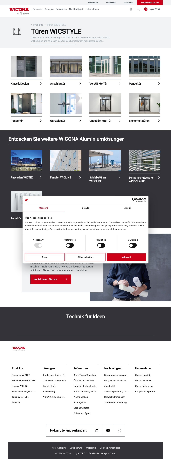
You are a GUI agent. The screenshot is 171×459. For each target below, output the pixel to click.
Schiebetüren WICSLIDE (97, 179)
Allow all (126, 257)
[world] (131, 9)
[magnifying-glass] (138, 9)
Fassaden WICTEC (22, 177)
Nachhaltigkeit (76, 9)
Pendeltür (135, 83)
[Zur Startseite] (19, 11)
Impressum (91, 447)
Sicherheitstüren (139, 120)
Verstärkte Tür (98, 83)
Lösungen (49, 9)
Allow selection (85, 257)
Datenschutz (76, 447)
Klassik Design (20, 83)
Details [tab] (85, 208)
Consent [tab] (43, 208)
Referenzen (61, 9)
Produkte (37, 9)
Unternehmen (92, 9)
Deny (44, 257)
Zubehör (16, 218)
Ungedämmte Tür (100, 120)
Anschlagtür (57, 83)
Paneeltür (17, 120)
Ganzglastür (57, 120)
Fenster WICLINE (60, 177)
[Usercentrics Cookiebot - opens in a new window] (134, 200)
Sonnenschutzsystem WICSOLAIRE (142, 179)
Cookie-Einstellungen (110, 447)
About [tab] (127, 208)
